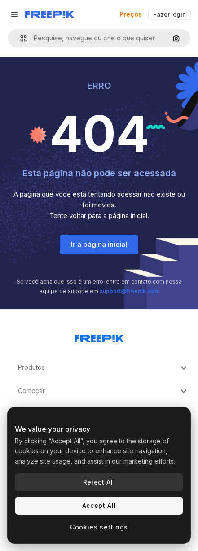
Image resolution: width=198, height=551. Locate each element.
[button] (20, 38)
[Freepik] (49, 14)
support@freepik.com (129, 291)
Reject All (99, 482)
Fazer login (169, 14)
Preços (130, 14)
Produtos (103, 368)
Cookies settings (99, 527)
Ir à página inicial (99, 244)
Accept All (99, 505)
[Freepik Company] (99, 336)
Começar (103, 391)
